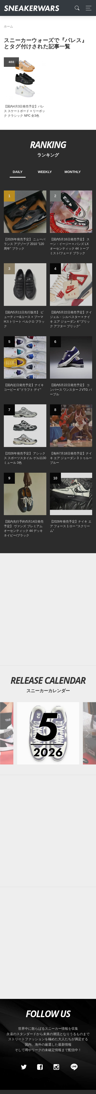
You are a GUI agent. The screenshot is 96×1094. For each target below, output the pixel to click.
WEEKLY (45, 172)
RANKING (48, 144)
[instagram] (56, 1067)
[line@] (72, 1067)
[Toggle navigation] (87, 8)
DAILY (18, 172)
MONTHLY (73, 172)
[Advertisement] (48, 609)
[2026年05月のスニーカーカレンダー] (48, 733)
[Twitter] (23, 1067)
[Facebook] (40, 1067)
